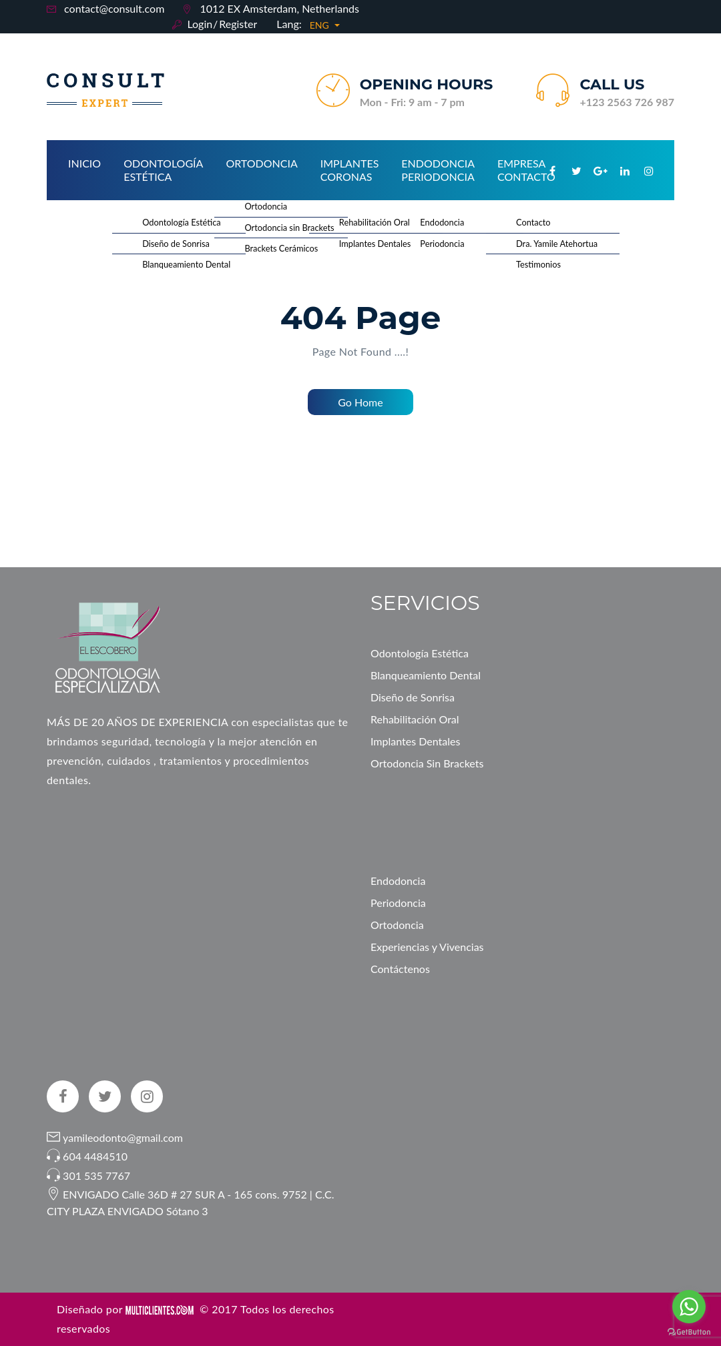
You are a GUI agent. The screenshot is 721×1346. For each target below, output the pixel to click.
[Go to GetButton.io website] (689, 1332)
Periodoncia (398, 902)
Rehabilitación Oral (415, 719)
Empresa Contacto (526, 170)
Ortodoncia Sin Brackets (427, 763)
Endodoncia (398, 880)
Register (238, 23)
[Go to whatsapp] (689, 1306)
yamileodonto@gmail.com (121, 1137)
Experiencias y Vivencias (427, 946)
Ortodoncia (261, 163)
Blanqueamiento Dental (426, 675)
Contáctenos (400, 968)
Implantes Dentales (415, 741)
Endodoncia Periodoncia (438, 170)
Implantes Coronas (349, 170)
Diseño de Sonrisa (413, 697)
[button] (325, 25)
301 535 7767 (96, 1175)
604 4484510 (95, 1156)
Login (199, 23)
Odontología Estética (163, 170)
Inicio (84, 163)
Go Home (360, 402)
